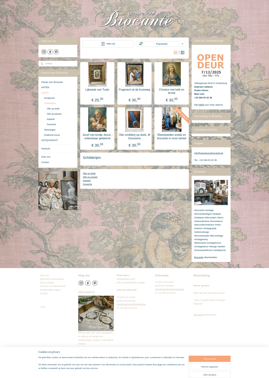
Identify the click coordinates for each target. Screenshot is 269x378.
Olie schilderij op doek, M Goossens (134, 136)
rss (138, 371)
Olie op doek (89, 173)
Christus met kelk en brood (171, 91)
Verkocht (45, 148)
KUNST (45, 92)
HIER (202, 104)
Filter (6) (108, 44)
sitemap (131, 371)
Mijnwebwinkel (176, 371)
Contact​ (45, 293)
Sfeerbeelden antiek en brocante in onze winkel (171, 136)
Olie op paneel (90, 177)
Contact (45, 162)
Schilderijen (50, 103)
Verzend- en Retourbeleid (53, 286)
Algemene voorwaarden (52, 279)
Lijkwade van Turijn (97, 89)
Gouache (87, 184)
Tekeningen (50, 129)
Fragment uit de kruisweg (134, 89)
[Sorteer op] (161, 44)
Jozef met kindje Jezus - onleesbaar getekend (97, 136)
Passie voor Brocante (52, 82)
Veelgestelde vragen (50, 289)
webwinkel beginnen (149, 371)
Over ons (45, 156)
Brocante (198, 257)
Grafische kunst (52, 135)
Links (42, 306)
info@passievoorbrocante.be (208, 153)
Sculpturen (49, 98)
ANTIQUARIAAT (49, 140)
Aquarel (87, 180)
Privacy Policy (47, 282)
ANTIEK (45, 87)
